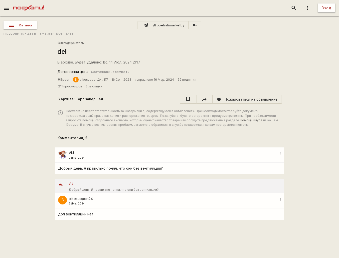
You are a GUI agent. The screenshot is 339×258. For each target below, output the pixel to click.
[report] (247, 99)
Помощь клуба (251, 120)
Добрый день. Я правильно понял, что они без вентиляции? (175, 186)
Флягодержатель (70, 43)
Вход (326, 8)
